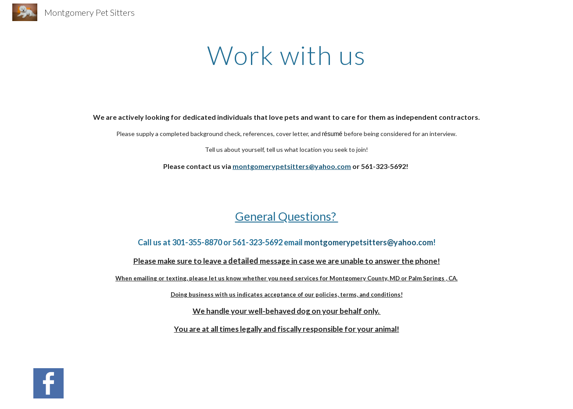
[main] (286, 55)
